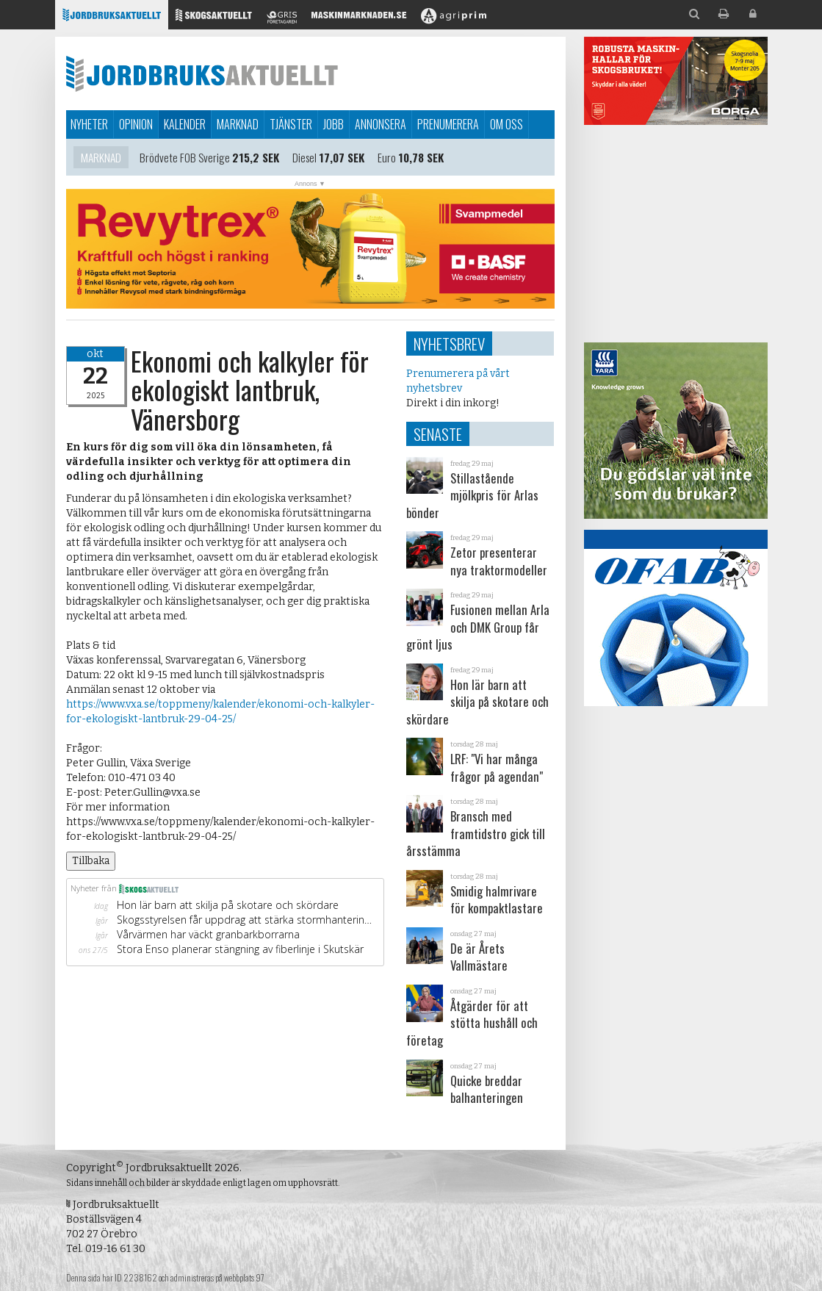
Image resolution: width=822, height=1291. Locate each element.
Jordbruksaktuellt (202, 73)
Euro (387, 159)
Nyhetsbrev (449, 343)
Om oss (506, 124)
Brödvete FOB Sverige (185, 159)
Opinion (136, 124)
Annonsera (380, 124)
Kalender (185, 124)
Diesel (304, 159)
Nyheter (89, 124)
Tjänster (291, 124)
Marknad (238, 124)
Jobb (333, 124)
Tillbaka (90, 861)
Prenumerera (448, 124)
